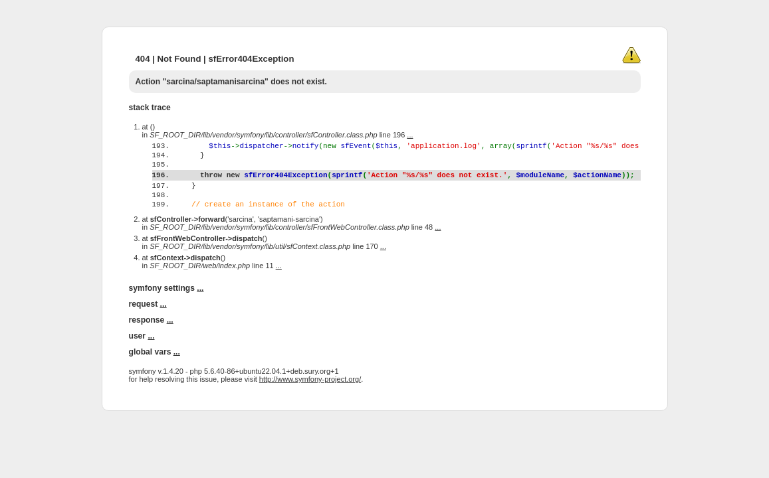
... (410, 135)
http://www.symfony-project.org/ (310, 405)
